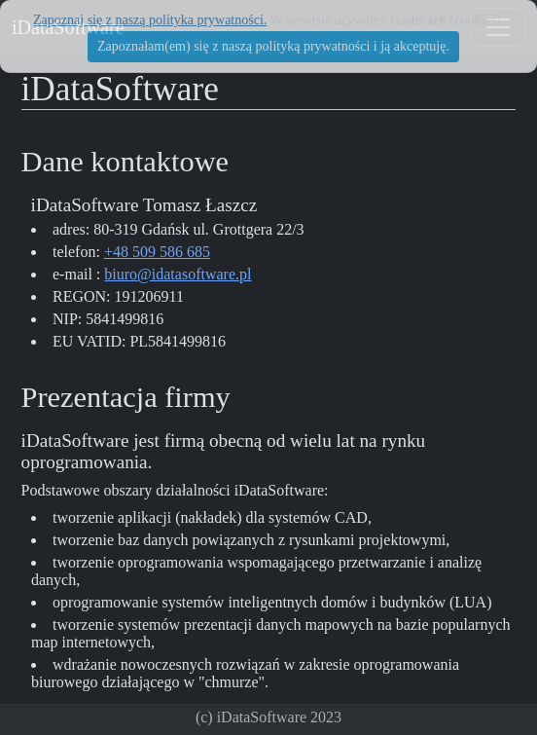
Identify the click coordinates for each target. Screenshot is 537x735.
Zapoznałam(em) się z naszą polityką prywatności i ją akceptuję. (273, 46)
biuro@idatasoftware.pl (177, 274)
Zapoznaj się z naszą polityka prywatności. (150, 20)
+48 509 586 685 (157, 251)
